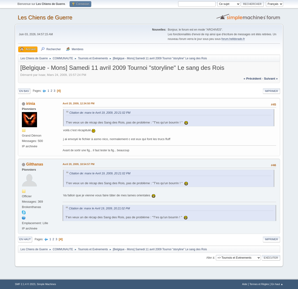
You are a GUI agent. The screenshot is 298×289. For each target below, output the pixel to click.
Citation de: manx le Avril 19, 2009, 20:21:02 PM (99, 112)
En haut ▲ (277, 284)
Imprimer (271, 91)
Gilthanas (34, 164)
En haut (25, 239)
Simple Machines (46, 284)
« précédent (252, 78)
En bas (24, 91)
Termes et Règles (259, 284)
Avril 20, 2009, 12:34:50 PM (79, 103)
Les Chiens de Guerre (45, 17)
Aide (244, 284)
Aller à (210, 257)
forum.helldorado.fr (233, 39)
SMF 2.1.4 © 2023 (25, 284)
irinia (30, 104)
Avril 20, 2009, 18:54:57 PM (79, 164)
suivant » (271, 78)
